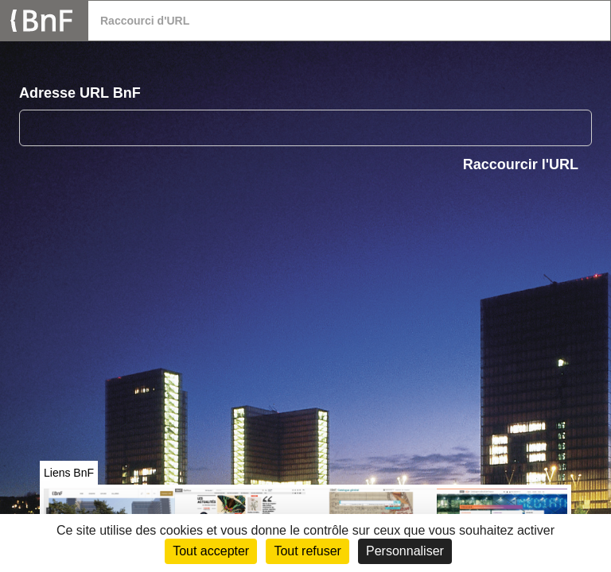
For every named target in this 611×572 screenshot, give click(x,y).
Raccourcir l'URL (520, 164)
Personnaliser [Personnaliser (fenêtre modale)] (405, 551)
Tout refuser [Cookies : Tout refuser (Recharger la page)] (307, 551)
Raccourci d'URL (144, 20)
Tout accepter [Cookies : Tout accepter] (211, 551)
